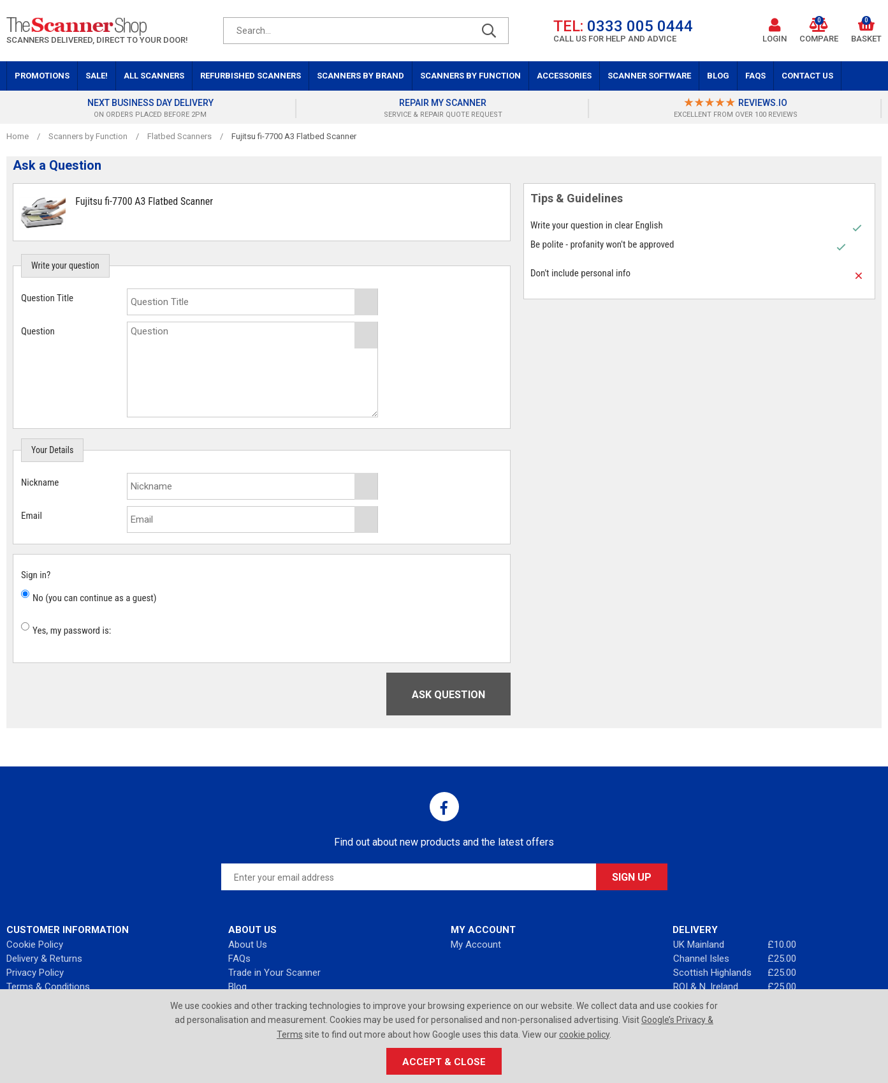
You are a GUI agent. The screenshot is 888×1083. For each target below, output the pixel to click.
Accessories (564, 75)
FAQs (755, 75)
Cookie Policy (34, 944)
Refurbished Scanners (250, 75)
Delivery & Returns (44, 958)
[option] (152, 108)
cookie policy (584, 1034)
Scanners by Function (470, 75)
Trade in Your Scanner (274, 972)
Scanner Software (649, 75)
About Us (247, 944)
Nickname (40, 482)
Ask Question (448, 695)
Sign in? (35, 575)
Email (31, 515)
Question (38, 331)
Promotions (42, 75)
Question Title (47, 298)
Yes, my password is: (72, 630)
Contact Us (807, 75)
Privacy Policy (35, 972)
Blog (718, 75)
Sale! (96, 75)
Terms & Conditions (48, 986)
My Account (476, 944)
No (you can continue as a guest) (95, 598)
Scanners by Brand (360, 75)
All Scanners (154, 75)
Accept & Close (444, 1062)
